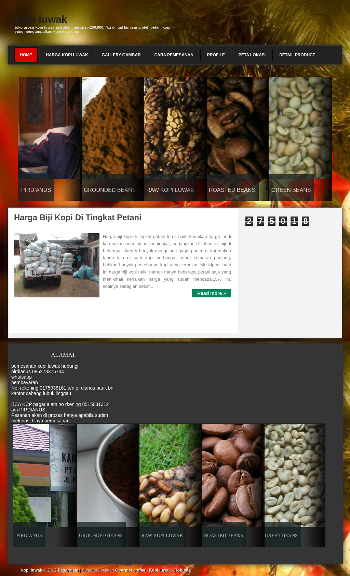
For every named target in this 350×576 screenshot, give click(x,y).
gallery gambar (121, 55)
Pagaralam (68, 570)
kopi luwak (41, 19)
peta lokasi (252, 55)
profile (216, 55)
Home (26, 55)
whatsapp (21, 377)
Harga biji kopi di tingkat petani (78, 217)
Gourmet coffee (130, 570)
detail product (297, 55)
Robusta (182, 570)
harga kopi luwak (67, 55)
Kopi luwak (160, 570)
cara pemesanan (173, 55)
